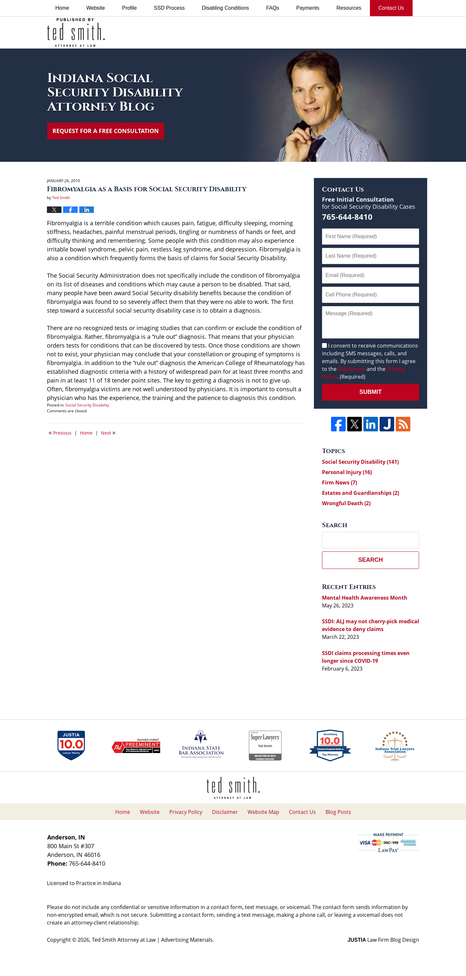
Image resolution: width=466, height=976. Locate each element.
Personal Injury (347, 472)
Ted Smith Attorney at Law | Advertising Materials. (153, 939)
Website (95, 8)
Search (370, 560)
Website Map (263, 811)
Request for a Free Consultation (105, 131)
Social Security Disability (87, 405)
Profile (129, 8)
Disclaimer (351, 368)
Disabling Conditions (225, 8)
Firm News (339, 482)
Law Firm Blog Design (383, 939)
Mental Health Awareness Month (364, 597)
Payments (307, 8)
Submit (371, 392)
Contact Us (391, 8)
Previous (60, 432)
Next (108, 432)
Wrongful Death (346, 503)
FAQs (272, 8)
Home (62, 8)
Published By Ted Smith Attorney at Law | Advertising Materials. (335, 32)
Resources (349, 8)
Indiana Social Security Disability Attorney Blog (76, 32)
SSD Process (169, 8)
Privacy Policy (185, 811)
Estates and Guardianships (360, 492)
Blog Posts (338, 811)
